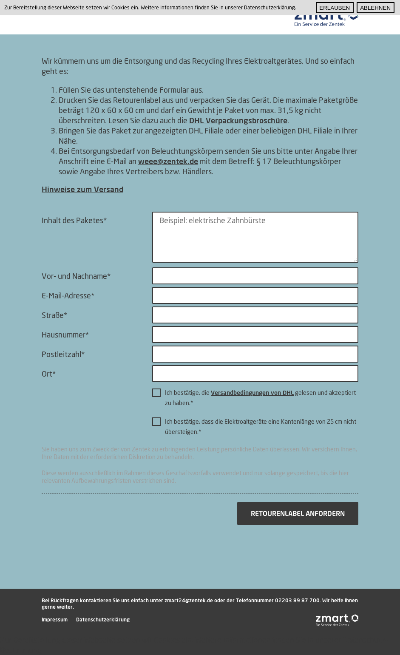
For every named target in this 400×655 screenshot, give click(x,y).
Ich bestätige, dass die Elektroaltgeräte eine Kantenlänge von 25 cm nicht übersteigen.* (260, 426)
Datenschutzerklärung (103, 619)
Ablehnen (375, 8)
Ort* (49, 373)
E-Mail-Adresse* (68, 295)
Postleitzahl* (63, 354)
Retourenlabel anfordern (298, 513)
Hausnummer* (65, 334)
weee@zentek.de (168, 161)
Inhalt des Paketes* (74, 220)
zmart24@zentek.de (189, 600)
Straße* (54, 315)
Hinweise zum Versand (82, 189)
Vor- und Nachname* (76, 276)
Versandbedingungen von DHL (252, 392)
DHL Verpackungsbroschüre (238, 120)
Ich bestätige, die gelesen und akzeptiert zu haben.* (260, 397)
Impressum (55, 619)
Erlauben (334, 8)
